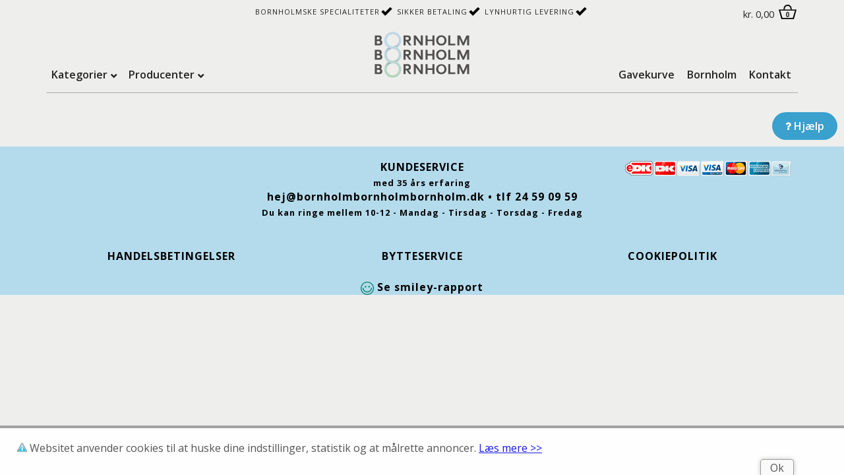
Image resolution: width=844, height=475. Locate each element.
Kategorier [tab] (79, 74)
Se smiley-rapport (422, 287)
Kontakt (770, 74)
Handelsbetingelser (171, 256)
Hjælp (804, 126)
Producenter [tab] (162, 74)
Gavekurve (646, 74)
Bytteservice (422, 256)
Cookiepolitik (672, 256)
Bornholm (712, 74)
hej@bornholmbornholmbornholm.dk (376, 196)
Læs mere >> (510, 448)
